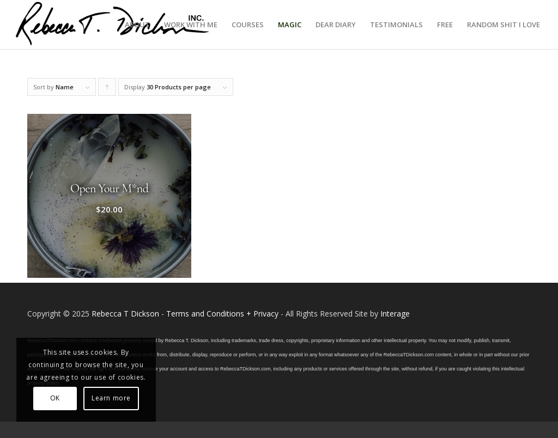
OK (55, 398)
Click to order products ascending (107, 89)
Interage (395, 313)
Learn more (111, 398)
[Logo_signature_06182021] (113, 24)
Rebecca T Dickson (125, 313)
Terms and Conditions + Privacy (222, 313)
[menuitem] (137, 24)
